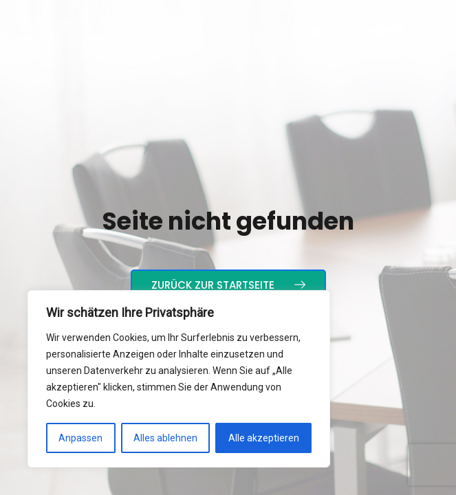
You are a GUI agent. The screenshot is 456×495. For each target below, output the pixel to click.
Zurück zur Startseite (228, 285)
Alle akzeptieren (263, 437)
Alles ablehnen (165, 437)
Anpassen (80, 437)
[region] (179, 379)
